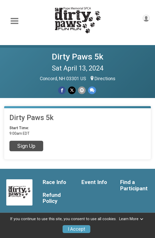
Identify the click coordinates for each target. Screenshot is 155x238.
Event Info (94, 182)
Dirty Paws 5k (77, 57)
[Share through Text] (92, 90)
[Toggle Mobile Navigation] (14, 21)
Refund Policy (52, 198)
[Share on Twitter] (72, 90)
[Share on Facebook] (62, 90)
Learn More (131, 219)
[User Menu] (146, 18)
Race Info (54, 182)
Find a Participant (134, 185)
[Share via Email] (82, 90)
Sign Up (26, 146)
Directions (105, 78)
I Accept (76, 229)
